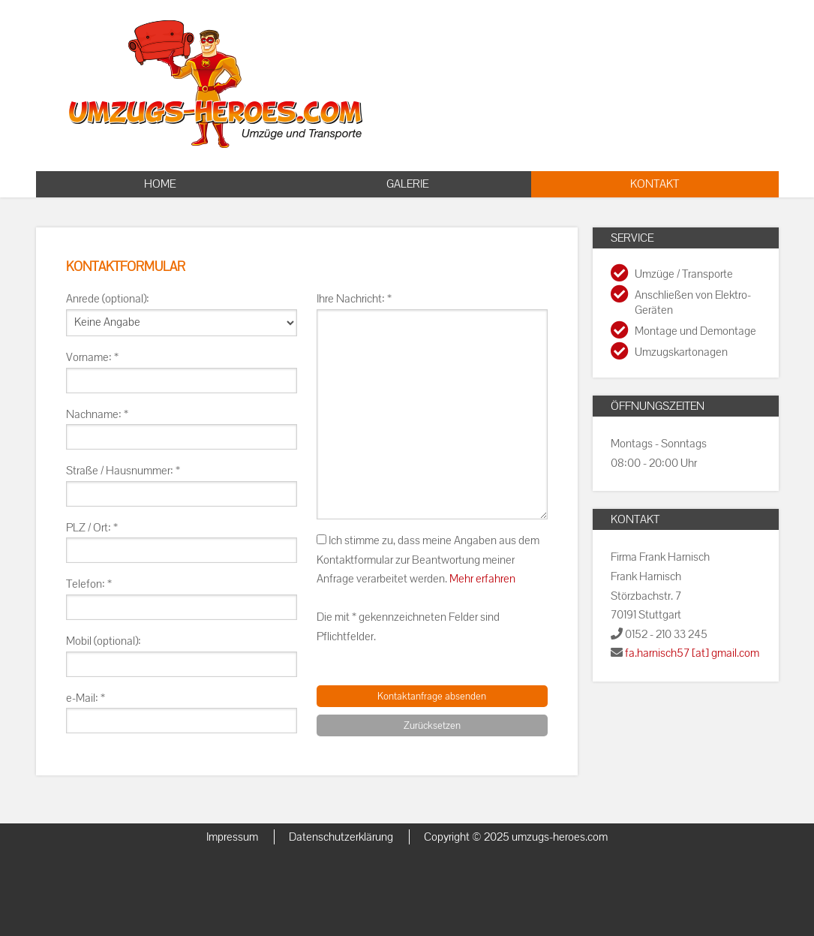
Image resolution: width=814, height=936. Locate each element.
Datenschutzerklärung (341, 836)
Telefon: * (89, 583)
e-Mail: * (85, 698)
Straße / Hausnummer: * (123, 470)
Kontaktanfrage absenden (431, 696)
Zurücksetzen (432, 725)
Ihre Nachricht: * (354, 298)
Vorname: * (92, 357)
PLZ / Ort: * (92, 527)
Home (160, 183)
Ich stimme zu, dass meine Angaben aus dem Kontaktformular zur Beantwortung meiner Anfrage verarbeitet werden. (428, 559)
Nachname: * (97, 414)
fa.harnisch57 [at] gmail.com (692, 653)
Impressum (232, 836)
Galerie (407, 183)
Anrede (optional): (107, 298)
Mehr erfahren (482, 578)
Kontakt (654, 183)
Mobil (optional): (103, 641)
